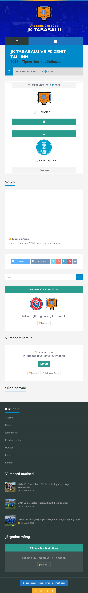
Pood (7, 455)
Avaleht (9, 418)
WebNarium (60, 583)
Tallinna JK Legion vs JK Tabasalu (44, 316)
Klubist (8, 425)
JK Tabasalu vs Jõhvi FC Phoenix (44, 356)
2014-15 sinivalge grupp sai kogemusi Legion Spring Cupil (49, 519)
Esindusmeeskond (14, 440)
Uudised (9, 448)
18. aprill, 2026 (45, 352)
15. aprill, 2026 (27, 506)
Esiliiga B (45, 323)
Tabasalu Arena (20, 238)
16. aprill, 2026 (27, 490)
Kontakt (9, 463)
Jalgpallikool (11, 433)
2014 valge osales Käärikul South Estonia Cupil (43, 502)
